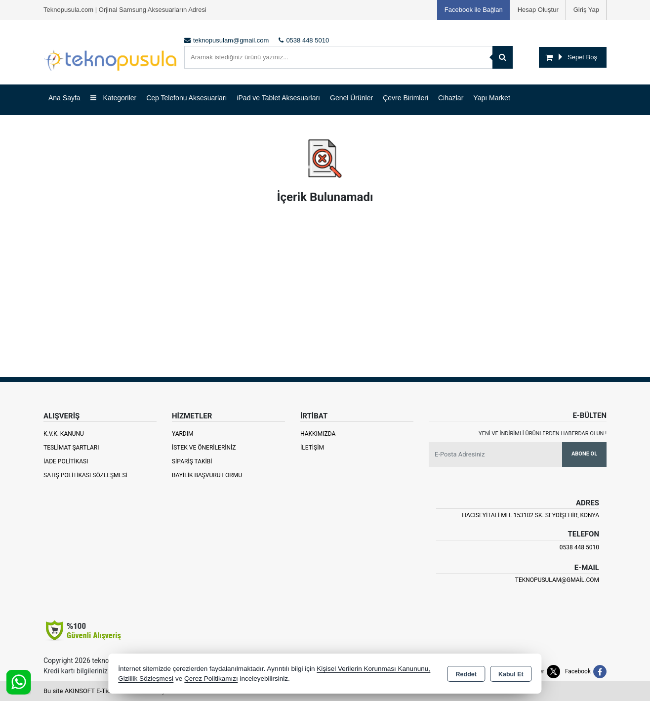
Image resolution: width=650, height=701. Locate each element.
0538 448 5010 (579, 547)
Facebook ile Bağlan (474, 9)
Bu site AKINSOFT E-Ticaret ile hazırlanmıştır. (107, 691)
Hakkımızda (317, 433)
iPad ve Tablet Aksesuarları (278, 98)
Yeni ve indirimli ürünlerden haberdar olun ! (543, 433)
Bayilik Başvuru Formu (207, 475)
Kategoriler (113, 98)
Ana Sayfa (64, 98)
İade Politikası (65, 461)
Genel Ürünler (351, 98)
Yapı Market (491, 98)
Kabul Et (511, 674)
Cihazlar (450, 98)
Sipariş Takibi (192, 461)
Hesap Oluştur (538, 9)
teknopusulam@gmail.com (557, 580)
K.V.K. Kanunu (63, 433)
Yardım (183, 433)
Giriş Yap (586, 9)
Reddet (466, 674)
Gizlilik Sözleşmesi (145, 678)
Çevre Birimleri (405, 98)
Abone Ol (584, 454)
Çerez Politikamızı (211, 678)
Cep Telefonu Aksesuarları (186, 98)
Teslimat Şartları (71, 447)
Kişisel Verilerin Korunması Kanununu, (373, 668)
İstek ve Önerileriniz (204, 447)
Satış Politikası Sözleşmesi (85, 475)
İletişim (312, 447)
